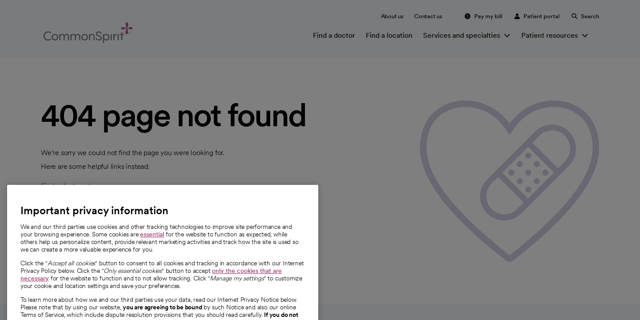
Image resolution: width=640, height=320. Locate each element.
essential (152, 243)
